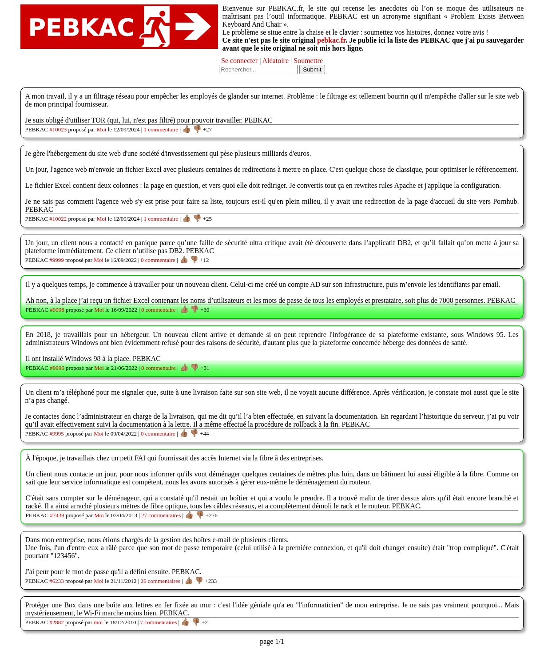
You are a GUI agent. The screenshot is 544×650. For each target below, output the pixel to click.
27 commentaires (161, 515)
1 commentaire (161, 129)
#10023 (58, 129)
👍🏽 (186, 129)
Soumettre (308, 60)
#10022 (58, 218)
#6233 (56, 581)
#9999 (56, 260)
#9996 (57, 368)
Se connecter (239, 60)
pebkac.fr (331, 40)
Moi (102, 129)
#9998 (57, 309)
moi (98, 622)
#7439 (57, 515)
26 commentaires (160, 581)
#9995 (56, 433)
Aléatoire (275, 60)
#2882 (56, 622)
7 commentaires (158, 622)
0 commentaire (158, 260)
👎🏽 (197, 129)
